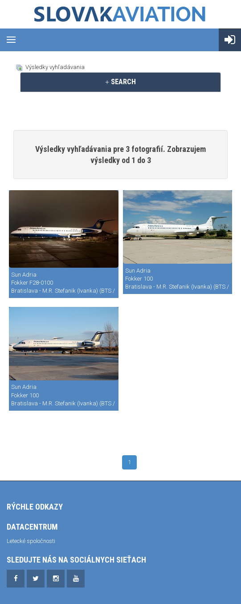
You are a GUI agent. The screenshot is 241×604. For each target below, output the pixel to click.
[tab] (120, 82)
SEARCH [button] (120, 82)
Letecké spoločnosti (31, 541)
